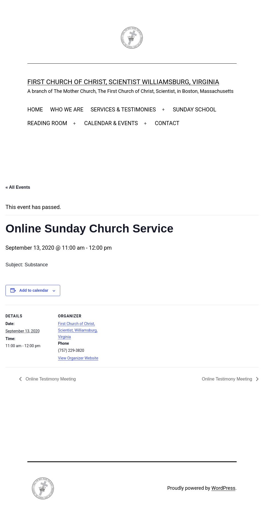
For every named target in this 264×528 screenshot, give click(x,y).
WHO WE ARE (66, 109)
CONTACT (167, 123)
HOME (35, 109)
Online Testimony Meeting (50, 379)
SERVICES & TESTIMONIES (123, 109)
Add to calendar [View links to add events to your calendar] (33, 290)
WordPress (223, 488)
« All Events (17, 187)
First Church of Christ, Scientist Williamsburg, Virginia (123, 82)
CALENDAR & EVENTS (111, 123)
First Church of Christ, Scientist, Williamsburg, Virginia (77, 330)
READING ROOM (47, 123)
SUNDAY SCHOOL (194, 109)
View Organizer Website (78, 358)
